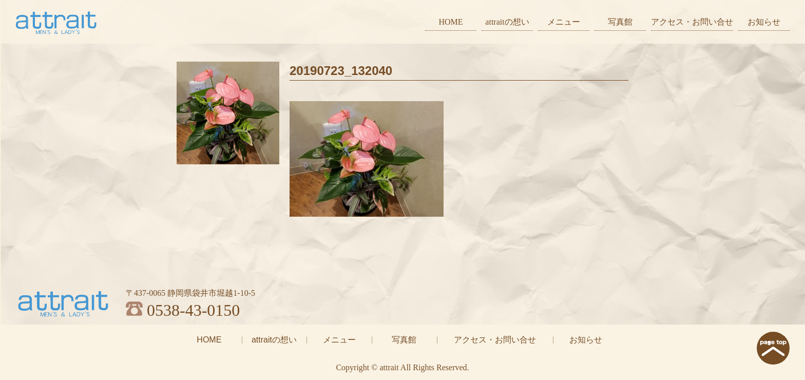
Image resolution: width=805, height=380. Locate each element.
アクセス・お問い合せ (692, 21)
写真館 (620, 21)
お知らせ (763, 21)
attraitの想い (507, 21)
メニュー (563, 21)
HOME (450, 21)
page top (773, 348)
